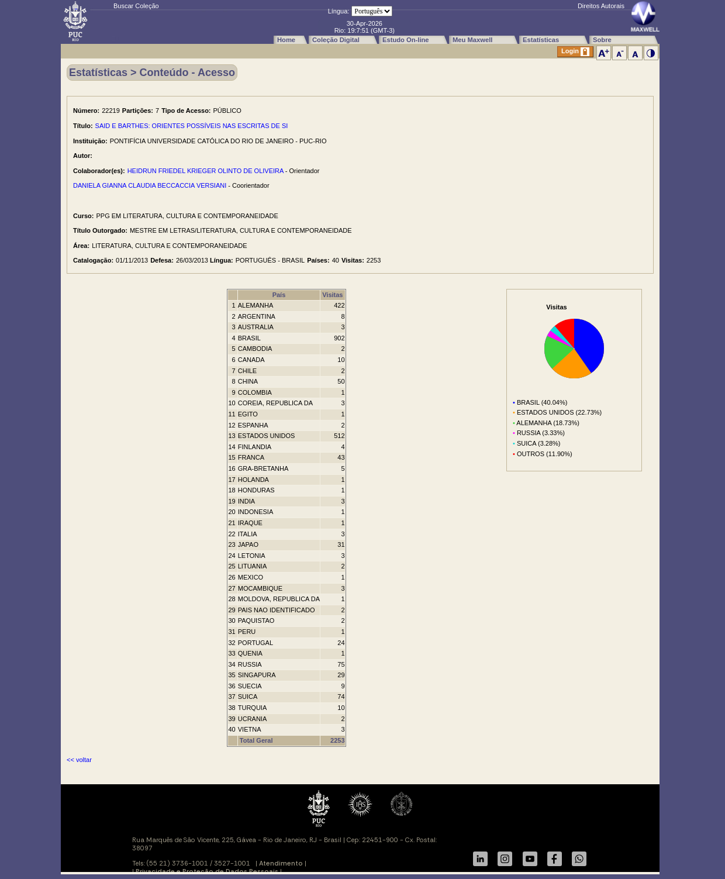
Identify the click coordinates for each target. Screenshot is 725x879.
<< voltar (79, 759)
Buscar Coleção (136, 5)
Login (575, 51)
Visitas (332, 294)
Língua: (339, 11)
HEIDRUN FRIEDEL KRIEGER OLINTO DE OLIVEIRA (205, 170)
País (279, 294)
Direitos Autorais (601, 5)
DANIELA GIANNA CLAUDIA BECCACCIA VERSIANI (149, 185)
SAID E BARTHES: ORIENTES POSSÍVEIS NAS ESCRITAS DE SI (191, 125)
